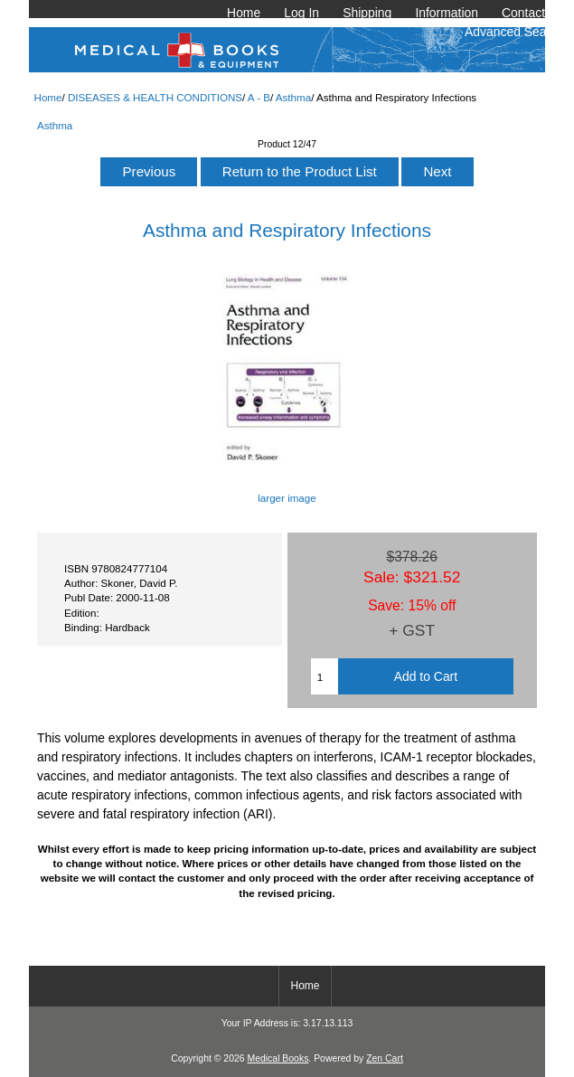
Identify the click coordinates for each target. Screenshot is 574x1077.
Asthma (293, 97)
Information (446, 12)
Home (243, 12)
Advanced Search (514, 31)
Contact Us (533, 12)
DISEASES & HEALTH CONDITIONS (155, 97)
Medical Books (277, 1058)
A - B (259, 97)
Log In (301, 12)
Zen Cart (384, 1058)
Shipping (367, 12)
